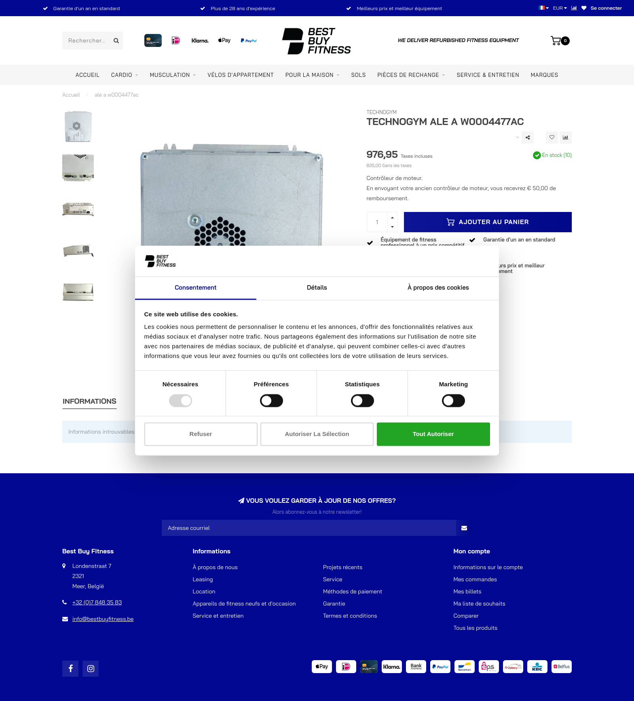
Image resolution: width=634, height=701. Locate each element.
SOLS (358, 75)
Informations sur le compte (488, 567)
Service (332, 579)
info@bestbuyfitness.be (102, 619)
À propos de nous (215, 567)
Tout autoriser (433, 434)
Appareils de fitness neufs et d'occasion (244, 603)
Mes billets (468, 591)
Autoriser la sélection (317, 434)
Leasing (203, 579)
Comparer (466, 615)
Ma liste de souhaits (479, 603)
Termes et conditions (350, 615)
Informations (89, 401)
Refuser (201, 434)
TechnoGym (382, 112)
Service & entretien (488, 75)
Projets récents (342, 567)
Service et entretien (218, 615)
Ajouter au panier (487, 222)
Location (204, 591)
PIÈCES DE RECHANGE (409, 75)
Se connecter (606, 8)
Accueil (88, 75)
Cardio (121, 75)
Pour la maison (309, 75)
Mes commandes (475, 579)
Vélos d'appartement (240, 75)
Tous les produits (476, 627)
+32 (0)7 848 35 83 (97, 602)
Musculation (170, 75)
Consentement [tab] (196, 288)
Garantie (334, 603)
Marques (544, 75)
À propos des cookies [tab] (438, 288)
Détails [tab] (317, 288)
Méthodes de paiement (352, 591)
